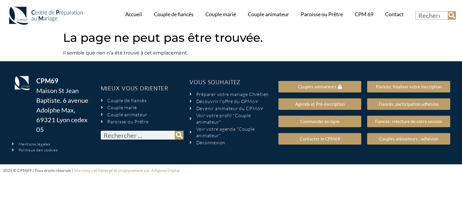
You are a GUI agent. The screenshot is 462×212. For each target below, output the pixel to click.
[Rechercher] (452, 15)
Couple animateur (268, 14)
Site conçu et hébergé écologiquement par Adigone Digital (127, 170)
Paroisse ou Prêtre (322, 14)
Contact (394, 14)
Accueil (133, 14)
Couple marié (220, 14)
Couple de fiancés (174, 14)
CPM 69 (364, 14)
